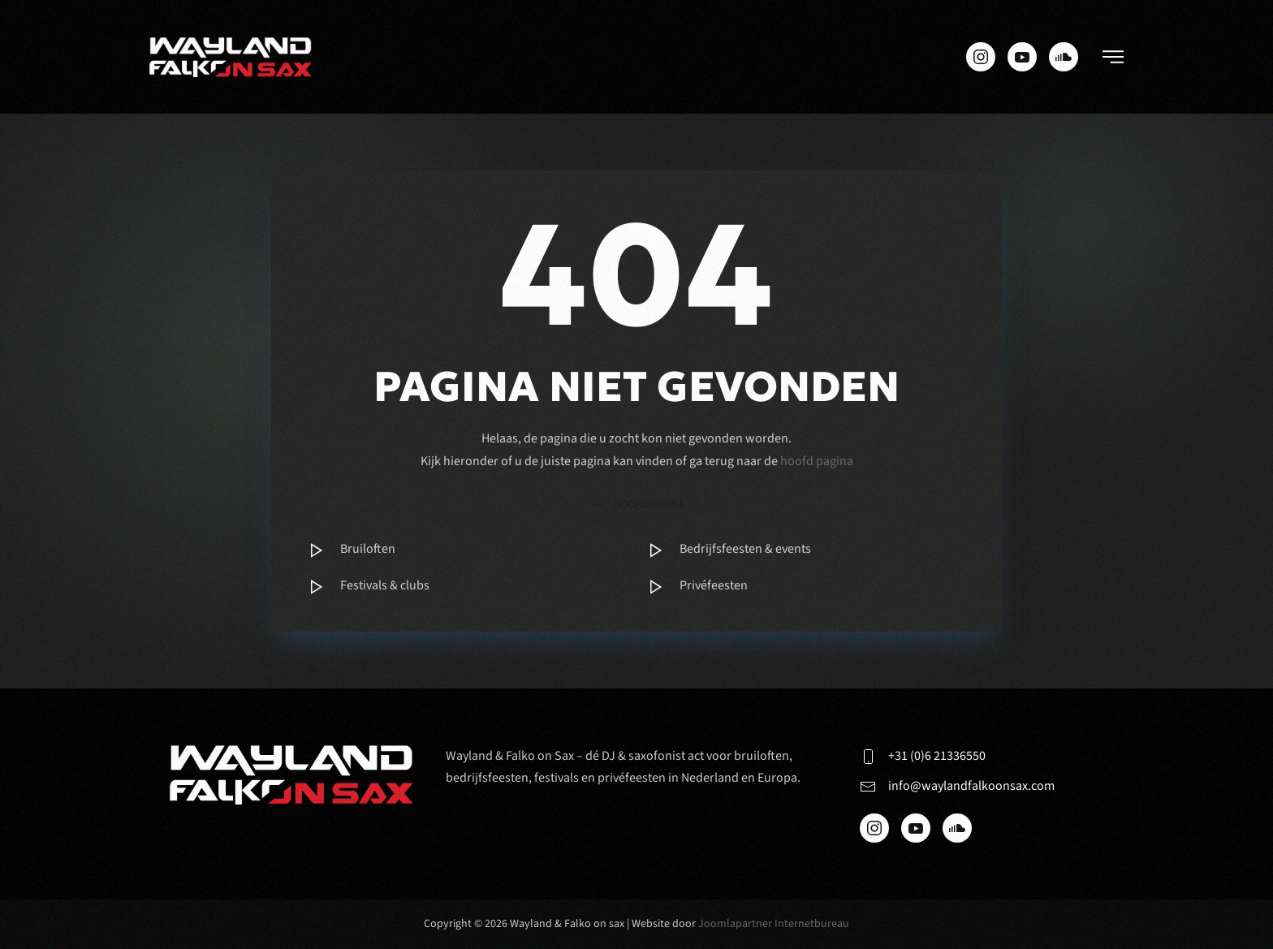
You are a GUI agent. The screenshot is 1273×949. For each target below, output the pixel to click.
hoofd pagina (816, 461)
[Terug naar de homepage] (230, 56)
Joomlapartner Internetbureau (773, 924)
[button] (1113, 56)
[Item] (467, 550)
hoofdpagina (636, 505)
